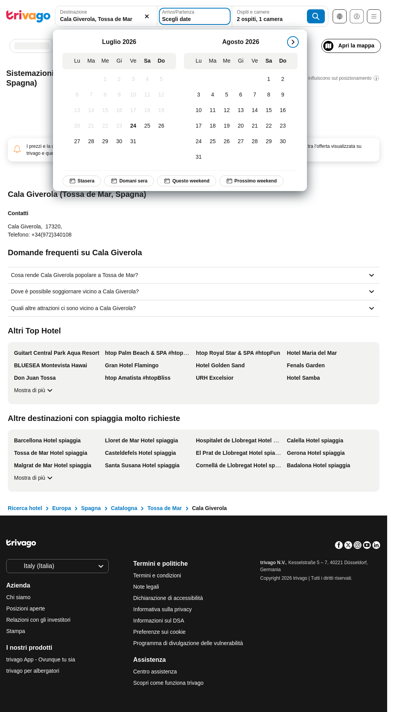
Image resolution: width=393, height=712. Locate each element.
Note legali (146, 587)
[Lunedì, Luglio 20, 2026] (77, 126)
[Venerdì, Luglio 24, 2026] (133, 126)
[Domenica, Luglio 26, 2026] (161, 126)
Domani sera (129, 180)
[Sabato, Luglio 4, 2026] (147, 79)
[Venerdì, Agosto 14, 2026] (255, 110)
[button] (106, 16)
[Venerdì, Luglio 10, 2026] (133, 95)
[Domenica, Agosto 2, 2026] (283, 79)
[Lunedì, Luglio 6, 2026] (77, 95)
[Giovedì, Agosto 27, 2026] (241, 142)
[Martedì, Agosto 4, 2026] (213, 95)
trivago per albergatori (32, 671)
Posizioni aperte (25, 608)
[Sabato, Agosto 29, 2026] (269, 142)
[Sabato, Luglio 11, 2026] (147, 95)
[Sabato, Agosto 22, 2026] (269, 126)
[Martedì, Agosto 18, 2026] (213, 126)
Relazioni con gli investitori (38, 620)
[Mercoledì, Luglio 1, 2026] (105, 79)
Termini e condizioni (157, 575)
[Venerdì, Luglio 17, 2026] (133, 110)
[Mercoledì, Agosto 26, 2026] (227, 142)
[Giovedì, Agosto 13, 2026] (241, 110)
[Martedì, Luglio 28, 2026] (91, 142)
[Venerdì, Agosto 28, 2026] (255, 142)
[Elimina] (147, 16)
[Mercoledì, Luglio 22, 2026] (105, 126)
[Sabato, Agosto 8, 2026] (269, 95)
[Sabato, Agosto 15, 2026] (269, 110)
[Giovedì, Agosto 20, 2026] (241, 126)
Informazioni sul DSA (158, 620)
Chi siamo (18, 597)
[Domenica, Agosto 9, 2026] (283, 95)
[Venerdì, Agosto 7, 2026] (255, 95)
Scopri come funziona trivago (168, 683)
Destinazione (73, 12)
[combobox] (106, 16)
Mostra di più (34, 390)
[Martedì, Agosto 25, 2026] (213, 142)
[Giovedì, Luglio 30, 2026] (119, 142)
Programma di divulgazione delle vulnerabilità (188, 643)
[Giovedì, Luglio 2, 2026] (119, 79)
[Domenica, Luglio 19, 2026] (161, 110)
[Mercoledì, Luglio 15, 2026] (105, 110)
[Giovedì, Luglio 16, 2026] (119, 110)
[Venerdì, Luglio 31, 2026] (133, 142)
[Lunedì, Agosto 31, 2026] (199, 157)
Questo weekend (186, 180)
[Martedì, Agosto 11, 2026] (213, 110)
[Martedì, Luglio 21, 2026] (91, 126)
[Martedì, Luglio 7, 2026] (91, 95)
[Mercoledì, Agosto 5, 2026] (227, 95)
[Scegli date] (194, 16)
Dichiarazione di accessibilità (168, 598)
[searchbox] (106, 19)
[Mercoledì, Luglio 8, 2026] (105, 95)
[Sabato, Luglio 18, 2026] (147, 110)
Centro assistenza (155, 671)
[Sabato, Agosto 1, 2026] (269, 79)
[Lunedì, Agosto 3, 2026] (199, 95)
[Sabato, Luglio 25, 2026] (147, 126)
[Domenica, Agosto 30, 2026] (283, 142)
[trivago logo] (28, 16)
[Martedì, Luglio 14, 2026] (91, 110)
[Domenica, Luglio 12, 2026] (161, 95)
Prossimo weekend (251, 180)
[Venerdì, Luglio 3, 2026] (133, 79)
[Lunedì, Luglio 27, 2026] (77, 142)
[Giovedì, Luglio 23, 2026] (119, 126)
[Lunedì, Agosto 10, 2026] (199, 110)
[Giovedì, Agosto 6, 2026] (241, 95)
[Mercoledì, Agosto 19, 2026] (227, 126)
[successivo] (293, 42)
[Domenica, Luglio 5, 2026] (161, 79)
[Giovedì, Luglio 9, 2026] (119, 95)
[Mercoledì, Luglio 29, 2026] (105, 142)
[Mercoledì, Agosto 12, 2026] (227, 110)
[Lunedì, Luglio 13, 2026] (77, 110)
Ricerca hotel (25, 508)
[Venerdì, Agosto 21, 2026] (255, 126)
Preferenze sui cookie (160, 632)
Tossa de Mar (164, 508)
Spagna (91, 508)
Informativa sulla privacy (162, 609)
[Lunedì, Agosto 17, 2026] (199, 126)
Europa (61, 508)
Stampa (15, 631)
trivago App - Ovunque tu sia (40, 659)
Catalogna (124, 508)
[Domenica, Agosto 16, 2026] (283, 110)
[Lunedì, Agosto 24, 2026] (199, 142)
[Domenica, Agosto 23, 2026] (283, 126)
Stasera (81, 180)
